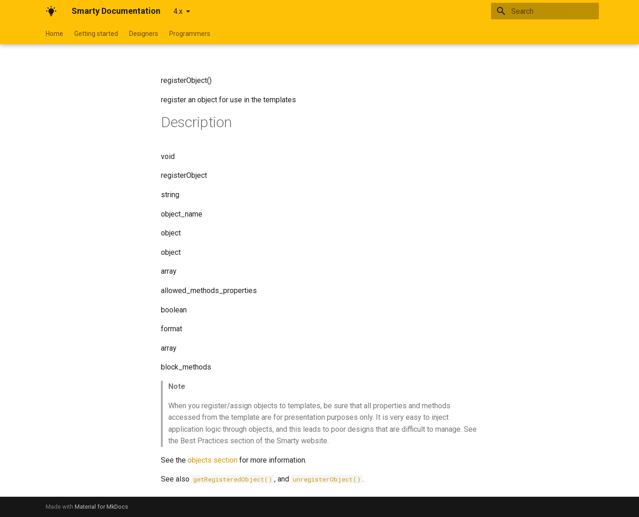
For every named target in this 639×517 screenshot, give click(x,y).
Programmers (189, 33)
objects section (212, 460)
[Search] (545, 11)
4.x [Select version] (178, 11)
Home (54, 33)
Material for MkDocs (101, 506)
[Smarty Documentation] (51, 11)
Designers (143, 33)
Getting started (96, 33)
